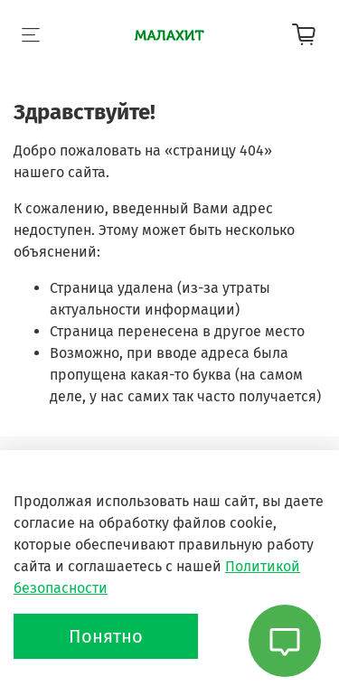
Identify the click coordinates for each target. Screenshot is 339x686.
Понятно (106, 636)
